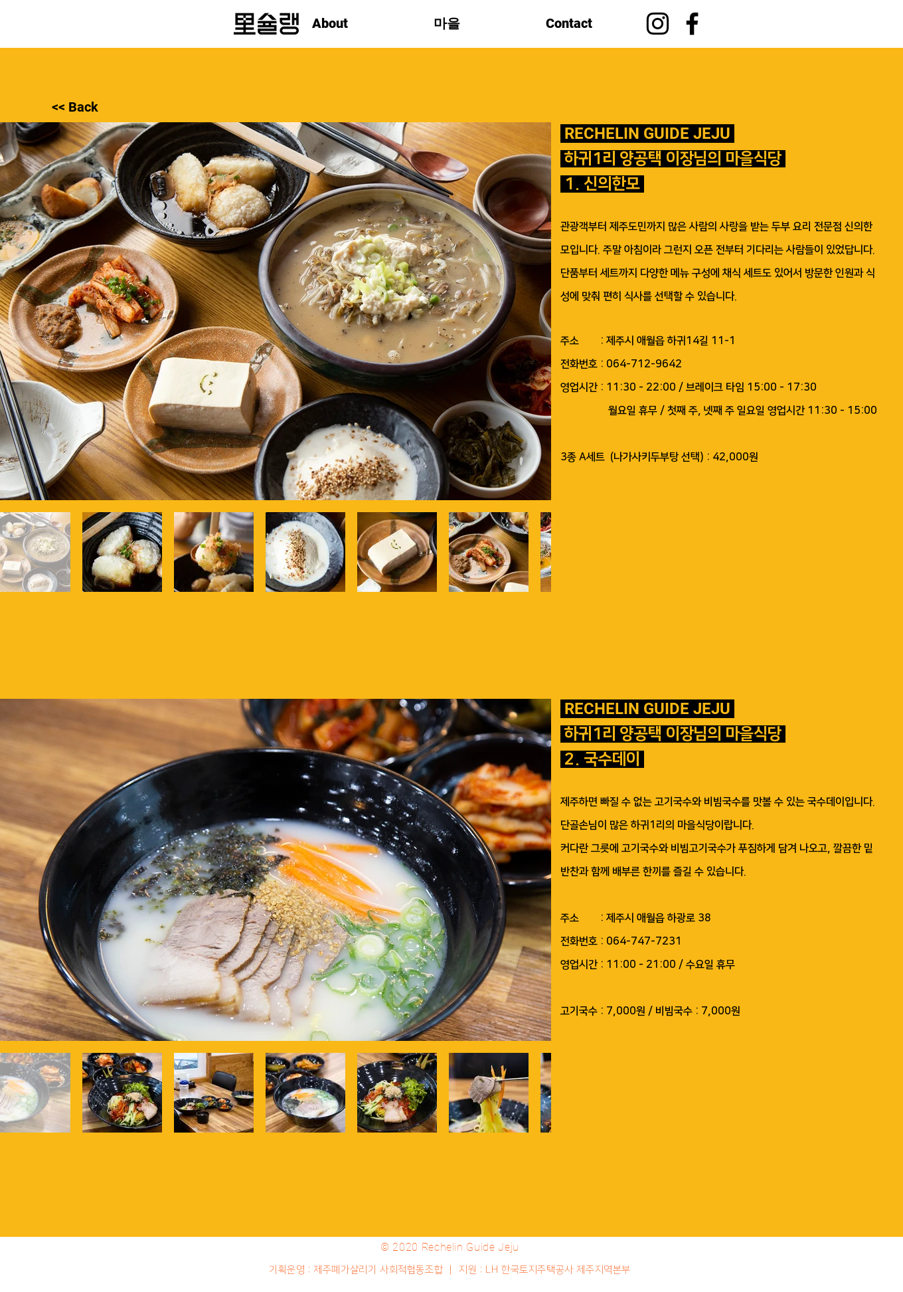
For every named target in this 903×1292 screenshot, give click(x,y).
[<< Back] (99, 107)
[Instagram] (658, 24)
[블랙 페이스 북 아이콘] (692, 24)
